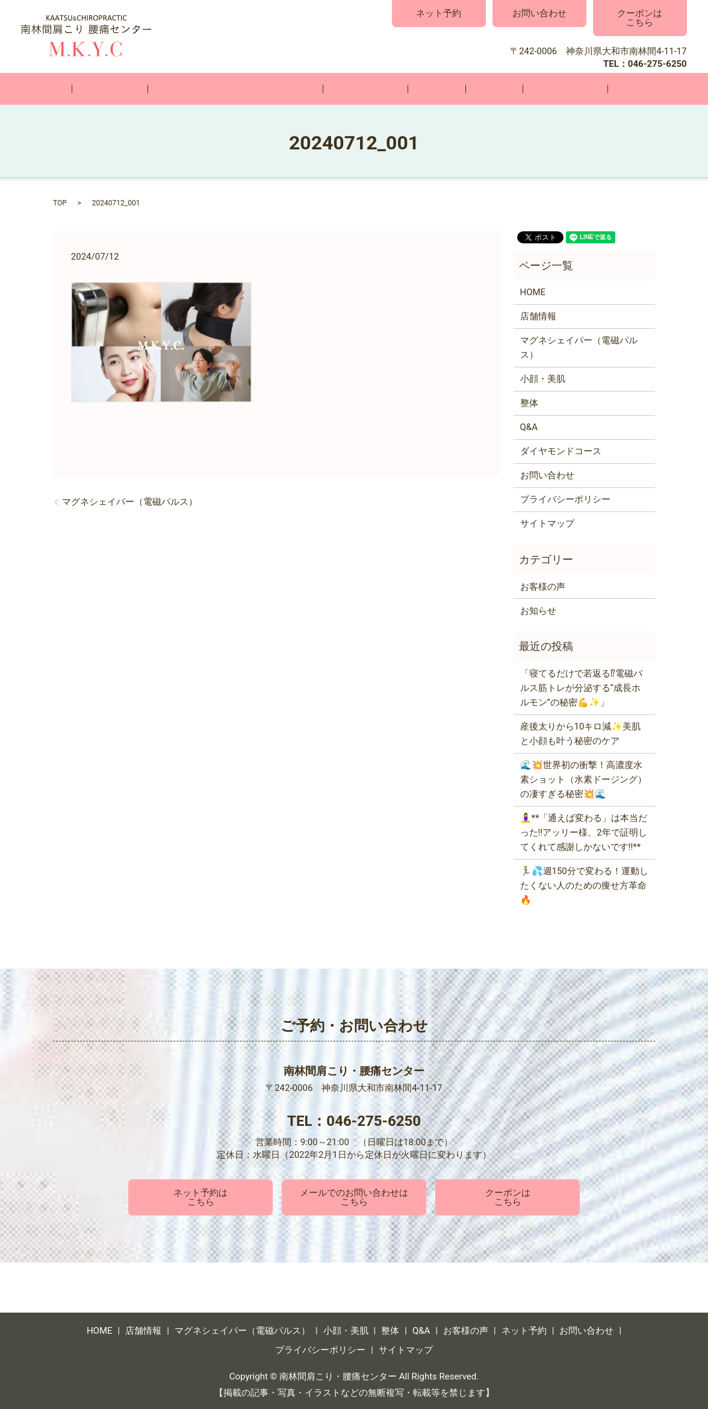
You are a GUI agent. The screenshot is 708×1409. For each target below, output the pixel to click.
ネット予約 (438, 13)
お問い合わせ (539, 13)
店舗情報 (155, 88)
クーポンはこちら (639, 18)
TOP (60, 202)
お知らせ (538, 609)
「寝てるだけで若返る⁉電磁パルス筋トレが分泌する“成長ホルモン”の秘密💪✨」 (581, 687)
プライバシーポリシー (565, 498)
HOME (102, 88)
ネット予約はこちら (200, 1196)
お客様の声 (520, 88)
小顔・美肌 (374, 88)
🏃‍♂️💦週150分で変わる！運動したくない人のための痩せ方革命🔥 (584, 885)
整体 (427, 88)
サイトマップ (547, 522)
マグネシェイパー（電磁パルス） (262, 88)
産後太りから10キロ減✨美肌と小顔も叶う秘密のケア (580, 733)
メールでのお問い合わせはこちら (354, 1196)
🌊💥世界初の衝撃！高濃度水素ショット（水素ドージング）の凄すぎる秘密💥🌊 (583, 779)
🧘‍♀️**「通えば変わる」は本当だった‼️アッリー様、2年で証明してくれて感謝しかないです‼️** (584, 832)
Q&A (467, 88)
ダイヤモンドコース (560, 450)
